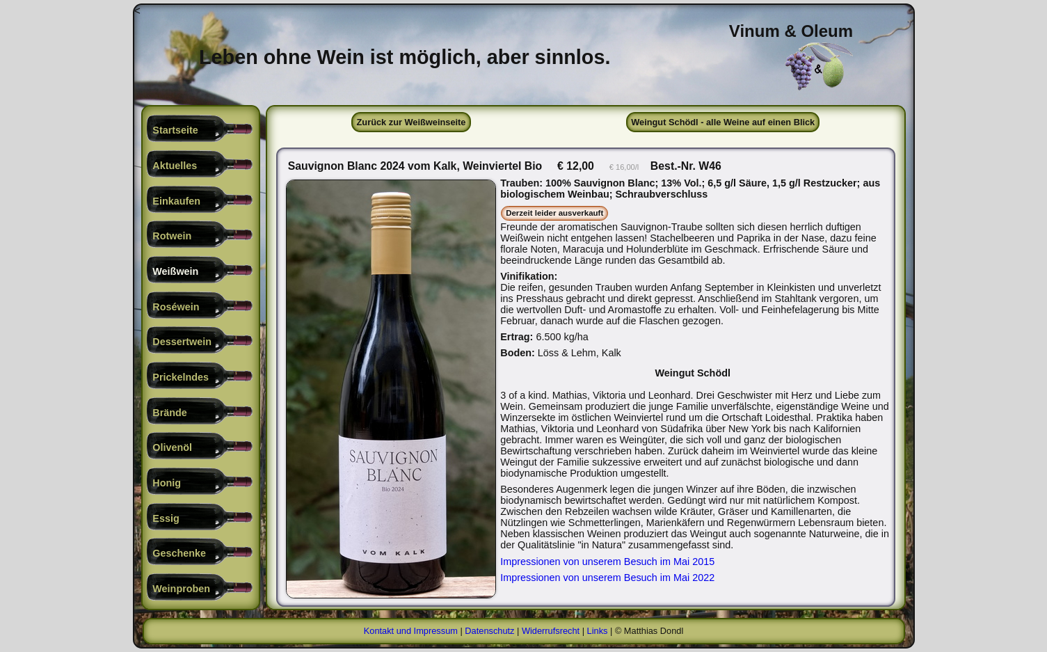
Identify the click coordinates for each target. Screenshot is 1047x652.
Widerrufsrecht (551, 631)
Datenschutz (489, 631)
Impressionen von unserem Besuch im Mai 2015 (607, 561)
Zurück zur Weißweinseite (411, 122)
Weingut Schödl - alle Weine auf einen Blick (723, 122)
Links (597, 631)
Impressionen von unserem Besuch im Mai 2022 (607, 577)
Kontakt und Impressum (411, 631)
